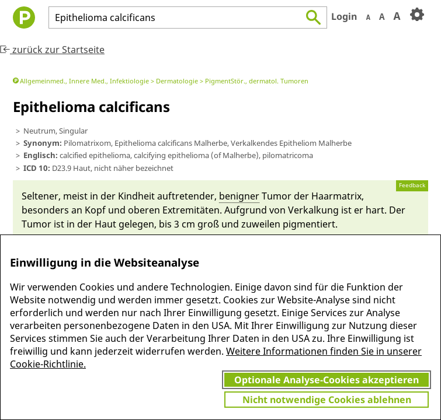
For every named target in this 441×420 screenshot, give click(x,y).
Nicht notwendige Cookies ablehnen (326, 399)
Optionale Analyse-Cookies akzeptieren (326, 379)
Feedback (412, 185)
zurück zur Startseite (52, 49)
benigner (239, 196)
